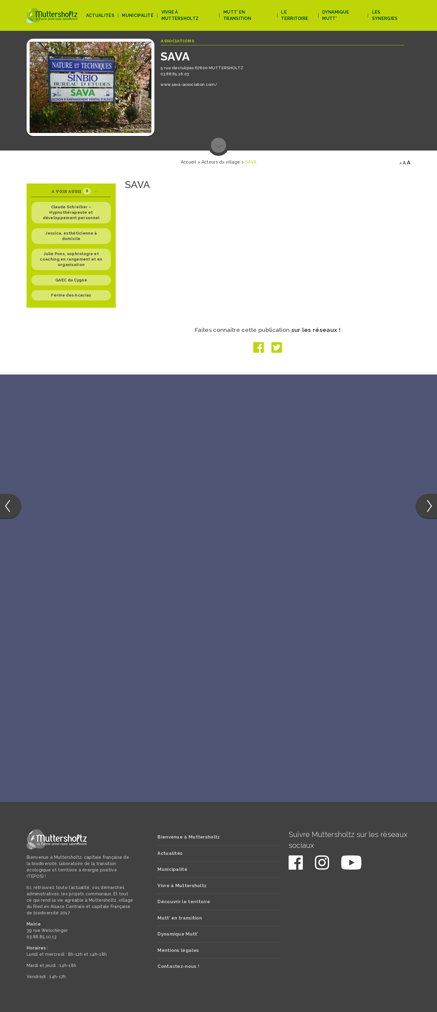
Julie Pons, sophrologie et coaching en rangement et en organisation (71, 259)
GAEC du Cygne (71, 280)
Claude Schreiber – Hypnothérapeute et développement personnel (71, 212)
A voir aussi (74, 191)
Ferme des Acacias (71, 295)
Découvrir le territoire (183, 901)
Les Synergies (385, 15)
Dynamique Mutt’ (335, 15)
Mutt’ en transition (237, 15)
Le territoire (294, 15)
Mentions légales (178, 950)
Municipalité (138, 15)
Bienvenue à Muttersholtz (188, 837)
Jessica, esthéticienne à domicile (71, 236)
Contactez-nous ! (178, 966)
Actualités (100, 15)
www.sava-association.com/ (188, 84)
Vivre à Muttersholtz (180, 15)
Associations (177, 41)
